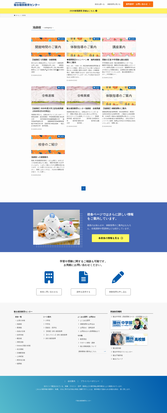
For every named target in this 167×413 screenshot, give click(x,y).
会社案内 (72, 381)
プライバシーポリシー (90, 381)
